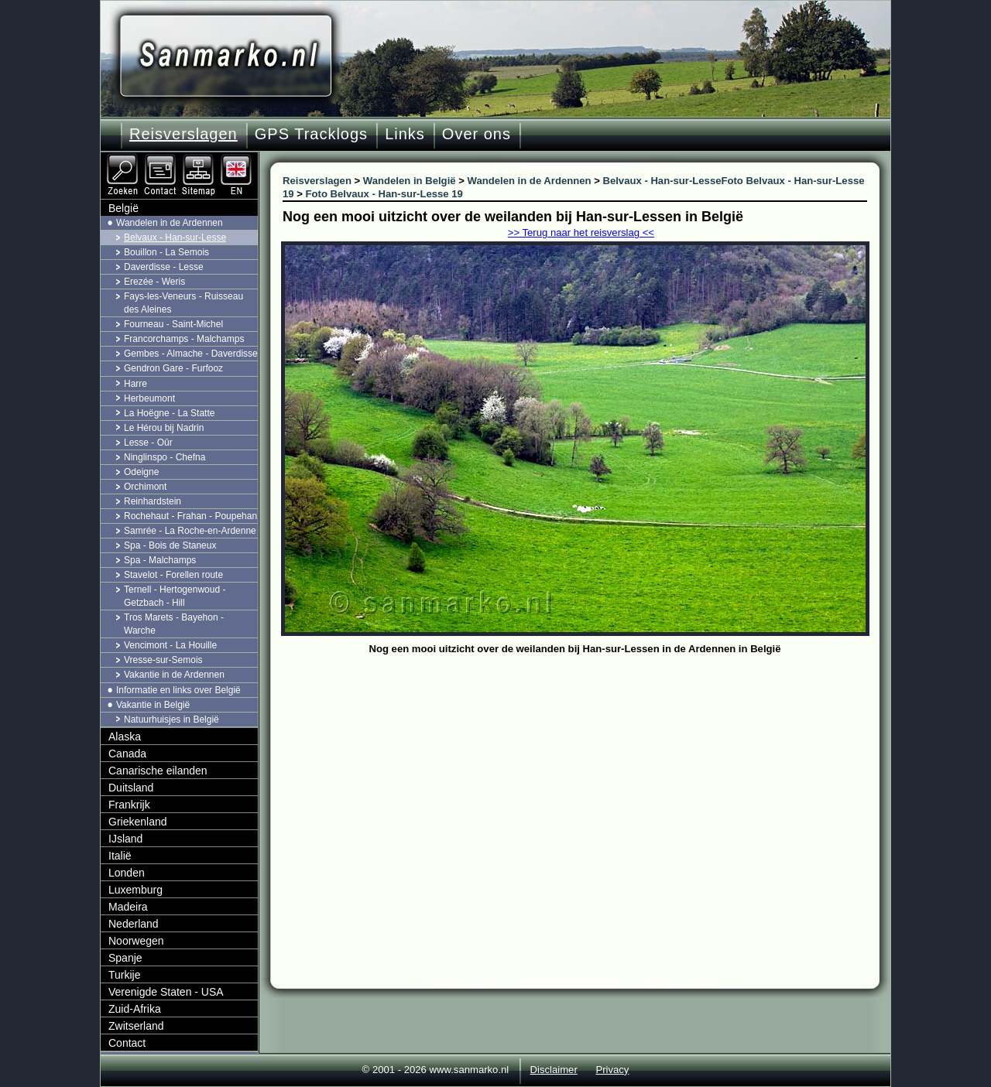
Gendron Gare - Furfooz (173, 368)
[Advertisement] (586, 775)
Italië (120, 855)
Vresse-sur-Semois (163, 660)
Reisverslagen (183, 133)
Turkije (124, 975)
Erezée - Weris (154, 281)
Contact (127, 1043)
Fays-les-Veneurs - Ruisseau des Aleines (183, 303)
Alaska (124, 736)
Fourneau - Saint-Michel (173, 324)
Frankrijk (129, 804)
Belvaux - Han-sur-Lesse (175, 237)
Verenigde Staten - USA (166, 992)
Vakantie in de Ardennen (174, 674)
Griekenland (137, 821)
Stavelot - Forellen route (173, 574)
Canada (127, 753)
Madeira (128, 907)
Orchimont (145, 486)
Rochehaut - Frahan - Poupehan (190, 516)
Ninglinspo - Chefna (164, 457)
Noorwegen (136, 941)
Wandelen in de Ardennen (169, 222)
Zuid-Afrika (134, 1009)
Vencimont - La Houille (170, 645)
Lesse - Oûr (148, 442)
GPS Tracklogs (311, 133)
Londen (126, 873)
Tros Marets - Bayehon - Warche (174, 624)
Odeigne (141, 472)
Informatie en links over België (178, 690)
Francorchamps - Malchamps (184, 338)
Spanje (125, 958)
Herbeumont (149, 398)
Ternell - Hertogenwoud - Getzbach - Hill (174, 596)
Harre (135, 383)
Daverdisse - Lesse (164, 266)
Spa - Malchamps (160, 560)
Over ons (476, 133)
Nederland (133, 924)
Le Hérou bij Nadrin (164, 427)
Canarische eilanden (157, 770)
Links (405, 133)
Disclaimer (554, 1069)
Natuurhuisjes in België (171, 719)
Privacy (612, 1069)
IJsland (125, 838)
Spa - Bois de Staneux (170, 545)
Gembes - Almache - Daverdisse (191, 353)
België (123, 208)
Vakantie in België (153, 704)
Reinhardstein (152, 501)
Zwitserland (136, 1026)
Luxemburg (135, 890)
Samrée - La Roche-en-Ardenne (190, 530)
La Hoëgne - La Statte (169, 413)
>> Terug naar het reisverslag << (581, 232)
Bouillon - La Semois (166, 252)
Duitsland (130, 787)
